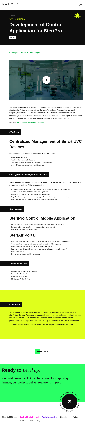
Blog (38, 420)
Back (12, 15)
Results (24, 52)
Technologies (35, 52)
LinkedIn (63, 417)
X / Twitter (74, 417)
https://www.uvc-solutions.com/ (30, 123)
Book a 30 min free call (29, 417)
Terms (31, 420)
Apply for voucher (49, 417)
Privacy (23, 420)
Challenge (13, 52)
